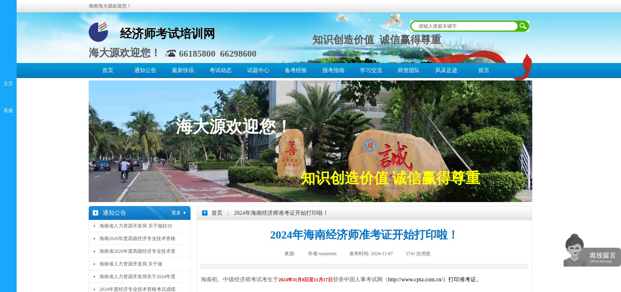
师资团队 (409, 70)
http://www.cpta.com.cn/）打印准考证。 (435, 279)
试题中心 (258, 70)
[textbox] (464, 26)
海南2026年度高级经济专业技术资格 (137, 238)
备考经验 (296, 70)
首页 (107, 70)
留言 (484, 70)
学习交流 (371, 70)
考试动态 (221, 70)
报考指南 (333, 70)
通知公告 (145, 70)
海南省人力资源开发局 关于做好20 (135, 226)
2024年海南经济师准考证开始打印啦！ (281, 213)
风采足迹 (446, 70)
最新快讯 (183, 70)
